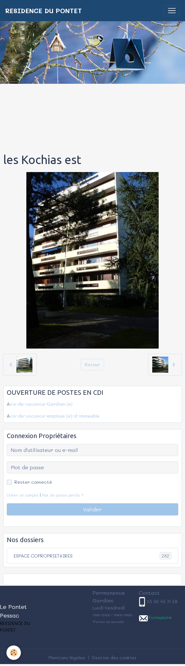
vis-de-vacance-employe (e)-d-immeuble (55, 416)
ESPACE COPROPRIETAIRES (92, 555)
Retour (92, 364)
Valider (92, 509)
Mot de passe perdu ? (63, 495)
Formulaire (160, 617)
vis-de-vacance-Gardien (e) (41, 404)
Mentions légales (66, 657)
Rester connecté (33, 482)
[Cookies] (13, 652)
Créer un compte (23, 495)
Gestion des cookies (114, 657)
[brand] (43, 10)
